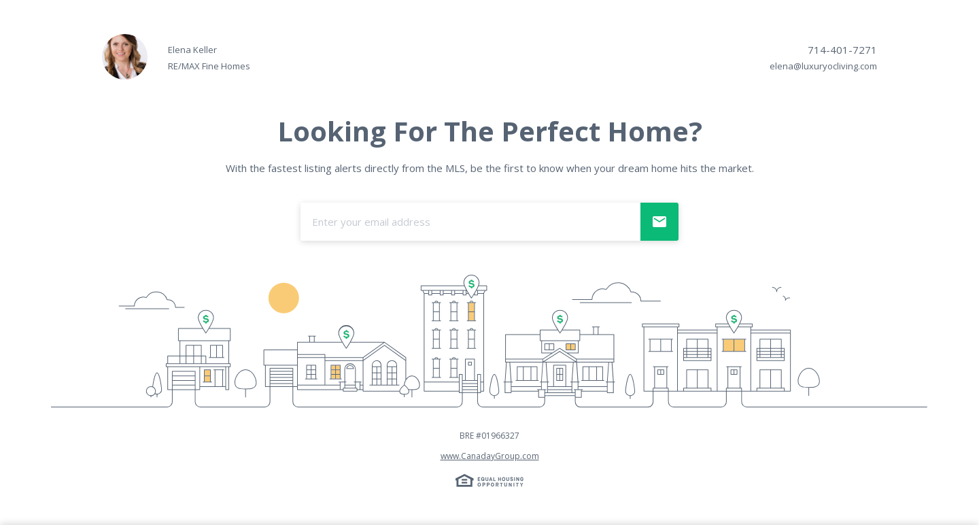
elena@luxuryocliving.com (823, 66)
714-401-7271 (842, 49)
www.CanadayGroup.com (490, 456)
